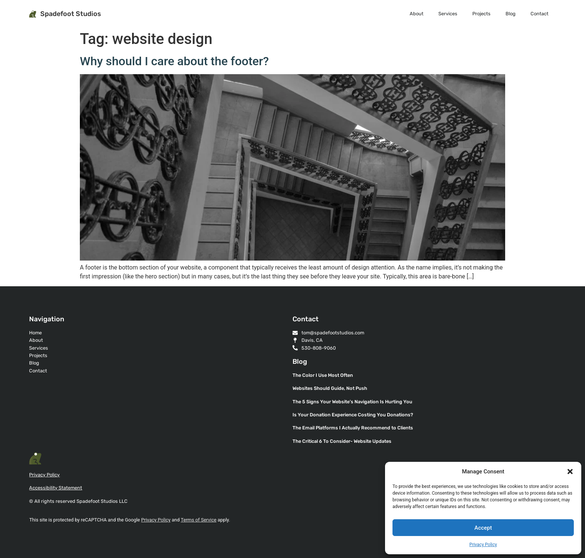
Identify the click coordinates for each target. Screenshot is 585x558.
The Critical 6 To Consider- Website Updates (341, 441)
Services (447, 13)
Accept (483, 527)
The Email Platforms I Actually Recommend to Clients (352, 428)
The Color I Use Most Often (322, 375)
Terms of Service (198, 520)
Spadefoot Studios (70, 14)
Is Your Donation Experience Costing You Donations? (352, 414)
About (416, 13)
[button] (570, 471)
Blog (511, 13)
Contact (539, 13)
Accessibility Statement (55, 488)
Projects (481, 13)
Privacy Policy (483, 544)
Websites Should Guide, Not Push (329, 388)
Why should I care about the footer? (174, 61)
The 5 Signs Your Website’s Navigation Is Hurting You (352, 401)
